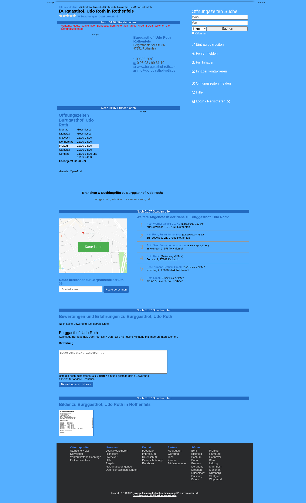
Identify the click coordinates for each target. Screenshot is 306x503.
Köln (212, 460)
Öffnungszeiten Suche (215, 11)
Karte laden (93, 247)
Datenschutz (149, 457)
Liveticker (112, 457)
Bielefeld (196, 453)
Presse (172, 460)
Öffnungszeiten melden (211, 83)
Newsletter (76, 453)
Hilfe (197, 92)
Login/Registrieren (117, 450)
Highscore (112, 453)
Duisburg (196, 476)
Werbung (173, 453)
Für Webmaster (177, 463)
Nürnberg (215, 473)
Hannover (215, 457)
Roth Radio (153, 256)
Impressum (149, 453)
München (214, 469)
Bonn (194, 460)
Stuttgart (214, 476)
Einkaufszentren (80, 460)
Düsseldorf (197, 473)
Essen (195, 479)
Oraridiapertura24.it (143, 495)
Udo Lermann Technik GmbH (164, 267)
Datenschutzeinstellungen (121, 469)
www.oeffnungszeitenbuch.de (148, 493)
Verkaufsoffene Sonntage (85, 457)
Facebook (148, 463)
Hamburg (214, 453)
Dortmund (197, 466)
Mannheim (215, 466)
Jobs (170, 457)
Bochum (196, 457)
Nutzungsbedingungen (119, 466)
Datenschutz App (152, 460)
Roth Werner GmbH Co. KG (164, 223)
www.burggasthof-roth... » (156, 66)
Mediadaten (175, 450)
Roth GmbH (154, 277)
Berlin (194, 450)
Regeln (110, 463)
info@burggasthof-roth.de (156, 70)
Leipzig (213, 463)
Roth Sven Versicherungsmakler (166, 245)
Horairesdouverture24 (165, 495)
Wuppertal (215, 479)
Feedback (148, 450)
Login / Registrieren (208, 101)
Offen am (200, 33)
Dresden (196, 469)
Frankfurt (214, 450)
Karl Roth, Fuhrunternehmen (164, 234)
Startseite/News (79, 450)
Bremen (196, 463)
